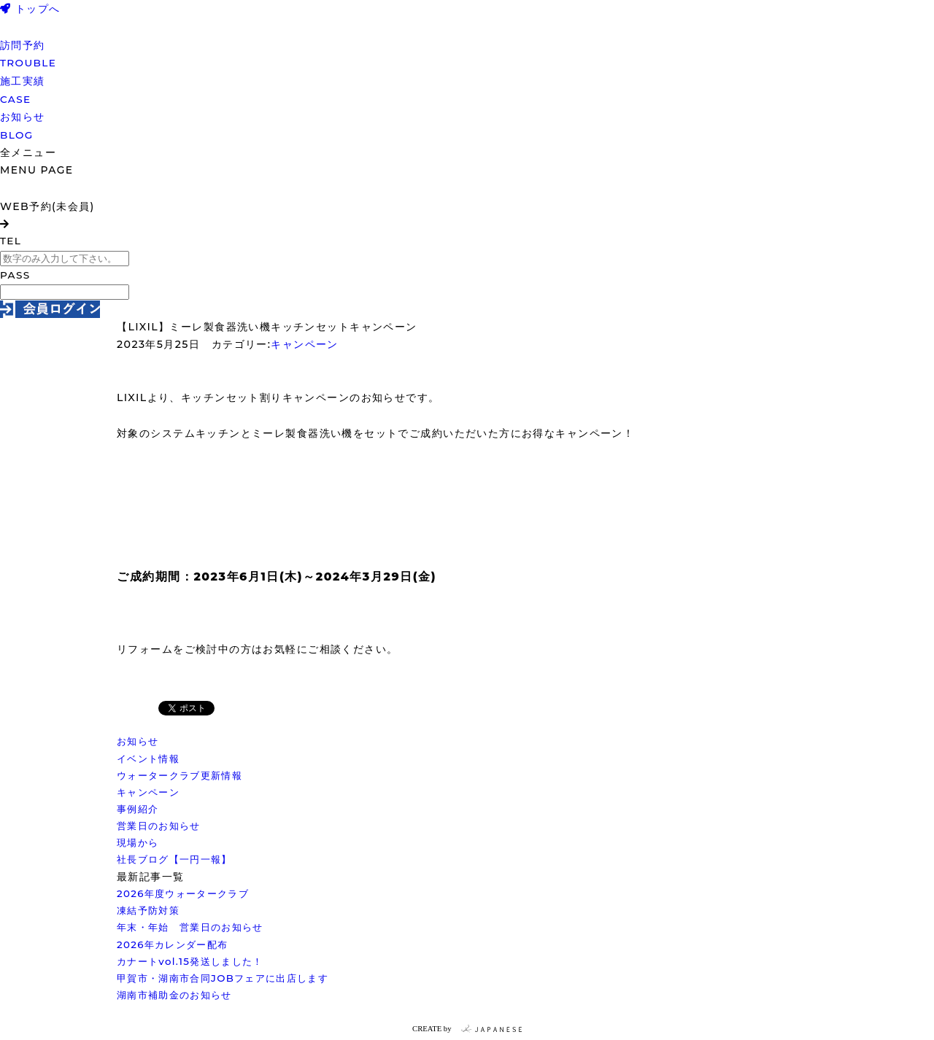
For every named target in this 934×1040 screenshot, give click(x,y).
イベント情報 (148, 758)
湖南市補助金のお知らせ (174, 995)
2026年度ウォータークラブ (183, 893)
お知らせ (137, 741)
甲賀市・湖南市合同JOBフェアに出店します (222, 978)
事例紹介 (137, 809)
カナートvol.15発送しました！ (190, 961)
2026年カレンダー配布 (172, 944)
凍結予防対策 (148, 910)
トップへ (30, 8)
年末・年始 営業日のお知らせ (190, 927)
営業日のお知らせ (159, 825)
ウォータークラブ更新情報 (179, 775)
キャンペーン (304, 344)
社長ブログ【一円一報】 (174, 859)
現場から (137, 842)
